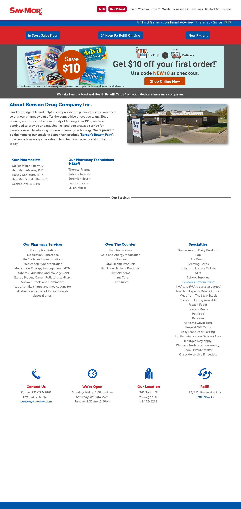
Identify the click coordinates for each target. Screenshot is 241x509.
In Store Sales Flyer (43, 35)
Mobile (166, 9)
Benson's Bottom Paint (96, 134)
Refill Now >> (204, 397)
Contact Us (212, 9)
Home (132, 9)
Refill (101, 9)
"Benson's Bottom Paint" (198, 282)
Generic (226, 9)
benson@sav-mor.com (36, 401)
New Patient (117, 9)
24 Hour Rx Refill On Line (120, 35)
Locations (196, 9)
